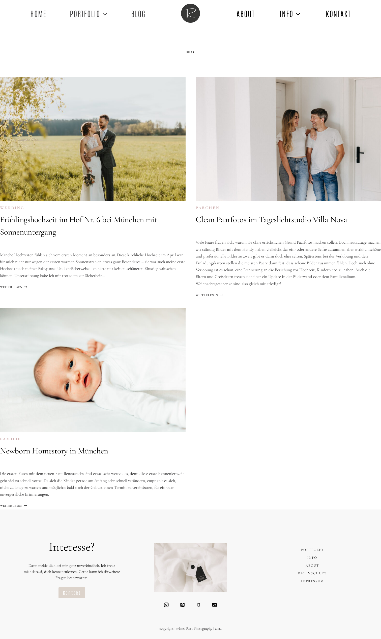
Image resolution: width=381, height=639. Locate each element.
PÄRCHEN (208, 208)
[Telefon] (198, 605)
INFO (312, 558)
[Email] (215, 605)
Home (38, 13)
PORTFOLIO (312, 550)
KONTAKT (338, 13)
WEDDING (12, 208)
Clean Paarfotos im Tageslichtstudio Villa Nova (271, 220)
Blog (138, 13)
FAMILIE (10, 439)
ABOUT (246, 13)
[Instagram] (166, 605)
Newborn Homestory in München (54, 451)
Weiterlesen (15, 287)
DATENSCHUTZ (312, 573)
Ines (9, 245)
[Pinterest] (182, 605)
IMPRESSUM (312, 581)
